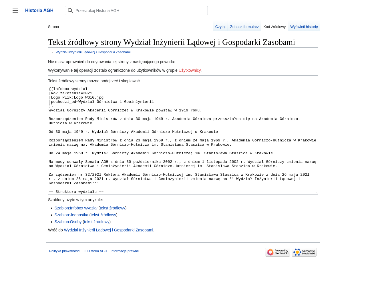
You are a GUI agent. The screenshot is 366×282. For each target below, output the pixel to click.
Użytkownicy (190, 70)
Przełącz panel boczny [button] (17, 13)
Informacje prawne (125, 273)
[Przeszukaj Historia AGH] (136, 10)
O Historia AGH (95, 273)
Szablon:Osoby (67, 243)
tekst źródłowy (112, 229)
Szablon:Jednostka (71, 236)
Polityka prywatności (64, 273)
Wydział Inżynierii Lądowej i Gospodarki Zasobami (93, 52)
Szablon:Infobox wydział (75, 229)
